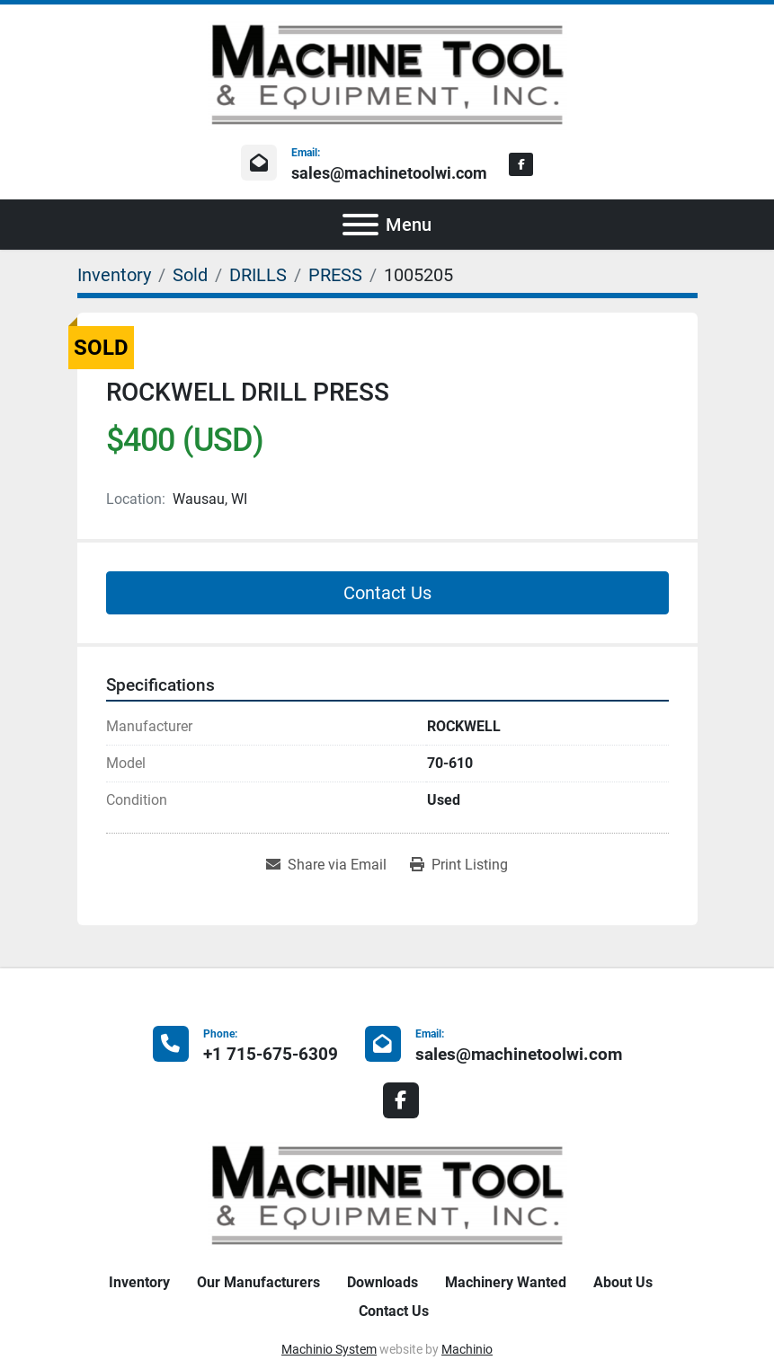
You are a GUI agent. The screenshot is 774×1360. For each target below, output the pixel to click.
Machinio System (329, 1349)
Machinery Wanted (505, 1282)
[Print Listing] (459, 865)
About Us (623, 1282)
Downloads (382, 1282)
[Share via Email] (326, 865)
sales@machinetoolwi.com (389, 172)
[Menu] (360, 224)
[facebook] (521, 165)
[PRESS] (335, 275)
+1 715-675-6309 (270, 1054)
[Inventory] (114, 275)
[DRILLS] (258, 275)
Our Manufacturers (258, 1282)
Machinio (467, 1349)
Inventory (139, 1282)
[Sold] (190, 275)
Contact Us (387, 593)
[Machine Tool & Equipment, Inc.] (387, 1194)
